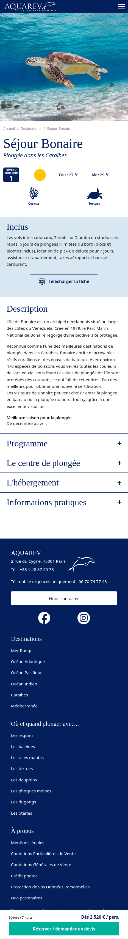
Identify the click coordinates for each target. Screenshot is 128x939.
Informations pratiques (47, 502)
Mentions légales (27, 842)
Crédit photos (24, 875)
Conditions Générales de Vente (41, 864)
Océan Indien (24, 684)
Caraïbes (19, 695)
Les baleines (23, 746)
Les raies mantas (27, 757)
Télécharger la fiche (64, 281)
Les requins (22, 735)
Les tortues (22, 768)
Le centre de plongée (43, 463)
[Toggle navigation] (121, 6)
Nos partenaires (26, 897)
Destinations (31, 128)
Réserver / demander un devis (64, 929)
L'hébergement (33, 482)
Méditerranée (24, 706)
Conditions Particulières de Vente (43, 853)
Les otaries (21, 813)
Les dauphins (24, 779)
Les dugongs (23, 802)
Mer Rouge (22, 650)
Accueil (9, 128)
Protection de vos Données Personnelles (50, 886)
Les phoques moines (31, 791)
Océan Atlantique (28, 661)
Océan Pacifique (27, 672)
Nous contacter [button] (64, 598)
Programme (27, 443)
